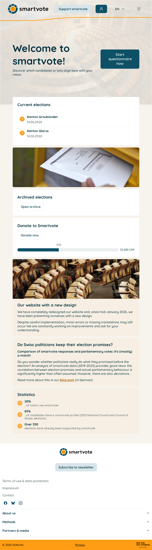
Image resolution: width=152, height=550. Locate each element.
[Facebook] (5, 503)
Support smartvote (73, 9)
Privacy (80, 545)
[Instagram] (20, 503)
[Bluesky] (13, 503)
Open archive (31, 207)
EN (120, 9)
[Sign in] (101, 9)
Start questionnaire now (120, 59)
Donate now (30, 235)
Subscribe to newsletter (76, 467)
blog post (67, 380)
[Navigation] (138, 9)
